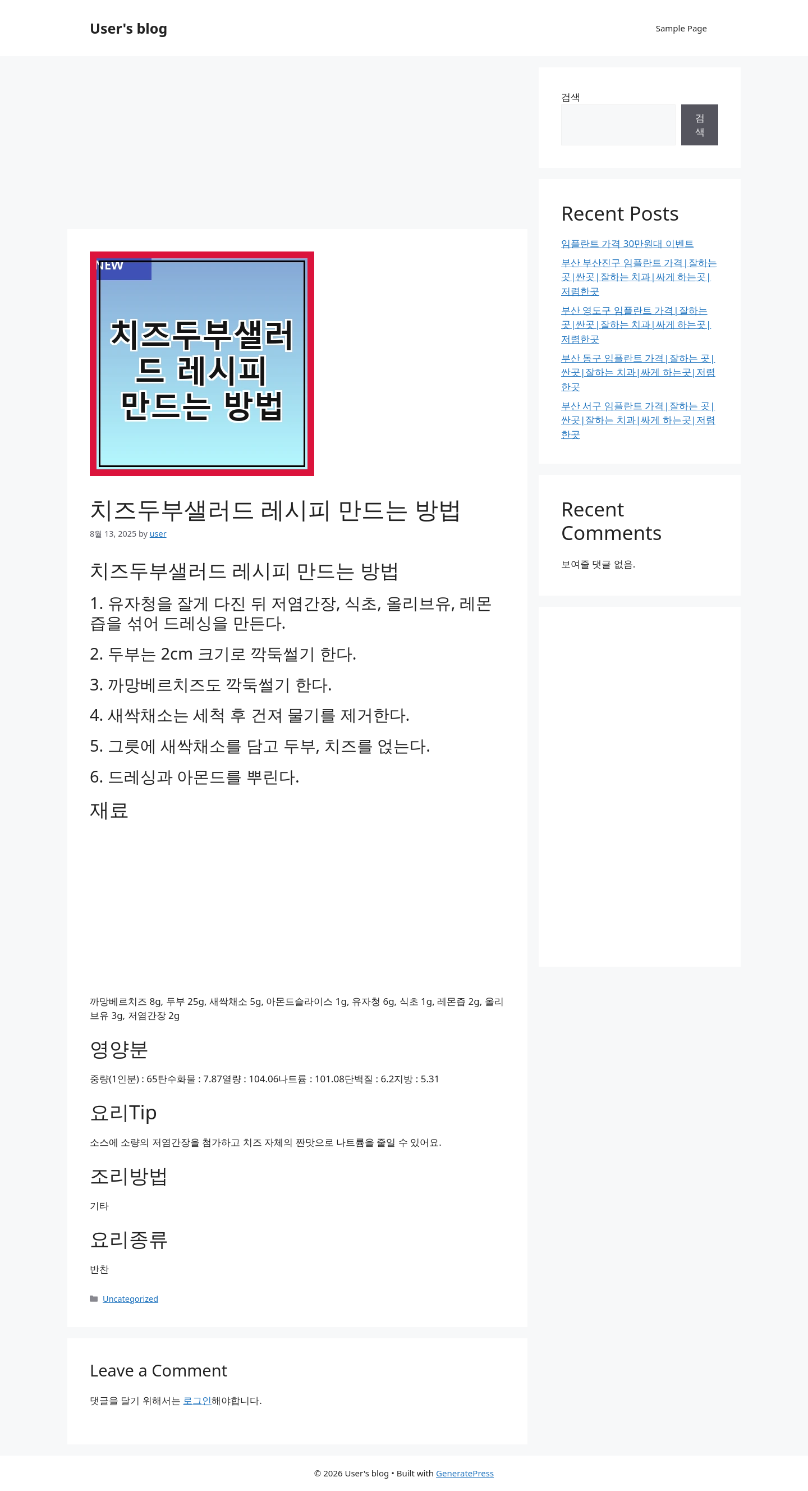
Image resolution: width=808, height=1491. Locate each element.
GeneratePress (465, 1473)
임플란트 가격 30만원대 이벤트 (627, 243)
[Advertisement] (297, 146)
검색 (570, 96)
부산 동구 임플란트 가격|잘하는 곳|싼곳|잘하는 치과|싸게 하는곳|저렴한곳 (638, 372)
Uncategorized (130, 1298)
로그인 (197, 1400)
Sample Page (681, 28)
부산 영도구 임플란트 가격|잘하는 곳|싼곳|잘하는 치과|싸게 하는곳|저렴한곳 (636, 324)
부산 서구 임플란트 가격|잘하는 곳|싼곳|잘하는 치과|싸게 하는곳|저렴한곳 (638, 420)
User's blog (128, 28)
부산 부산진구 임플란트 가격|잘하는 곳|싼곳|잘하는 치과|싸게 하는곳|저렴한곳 (639, 277)
